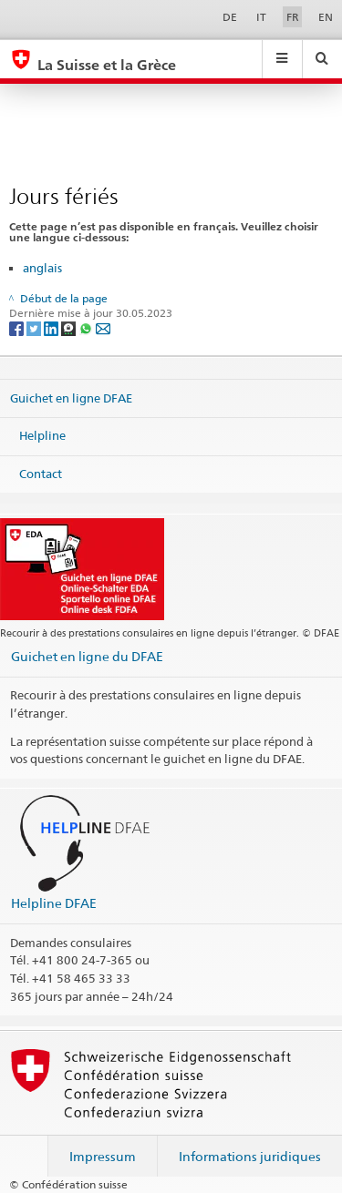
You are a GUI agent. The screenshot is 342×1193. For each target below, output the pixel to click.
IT (261, 17)
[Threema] (69, 328)
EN (325, 17)
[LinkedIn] (52, 328)
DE (230, 17)
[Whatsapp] (87, 328)
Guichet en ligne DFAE (71, 397)
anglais (42, 267)
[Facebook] (17, 328)
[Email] (103, 328)
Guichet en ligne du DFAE (87, 656)
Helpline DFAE (54, 903)
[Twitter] (35, 328)
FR (292, 17)
